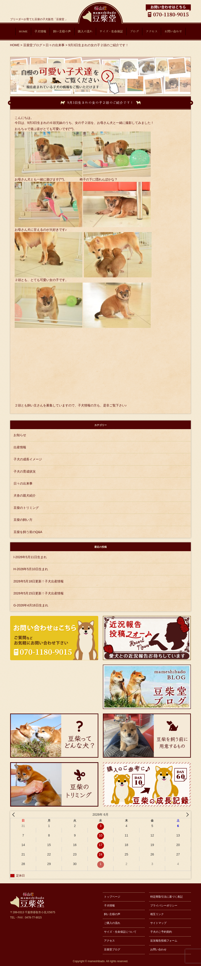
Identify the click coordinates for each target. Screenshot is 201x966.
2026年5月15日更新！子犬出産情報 (39, 593)
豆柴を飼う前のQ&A (28, 532)
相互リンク (157, 914)
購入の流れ (85, 31)
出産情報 (20, 447)
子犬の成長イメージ (28, 459)
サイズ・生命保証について (120, 931)
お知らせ (20, 435)
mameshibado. (96, 961)
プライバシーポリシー (163, 905)
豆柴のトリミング (26, 507)
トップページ (112, 896)
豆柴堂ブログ (112, 949)
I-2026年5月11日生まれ (30, 557)
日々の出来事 (23, 483)
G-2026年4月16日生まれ (31, 605)
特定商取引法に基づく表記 (166, 896)
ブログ (134, 31)
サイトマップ (158, 923)
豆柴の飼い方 (23, 519)
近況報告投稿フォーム (163, 940)
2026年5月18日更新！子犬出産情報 (39, 581)
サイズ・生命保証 (111, 31)
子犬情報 (40, 31)
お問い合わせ (173, 31)
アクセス (151, 31)
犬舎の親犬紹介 (25, 495)
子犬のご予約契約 (161, 931)
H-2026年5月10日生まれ (31, 569)
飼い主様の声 (62, 31)
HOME (23, 31)
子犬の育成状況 (25, 471)
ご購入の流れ (112, 923)
